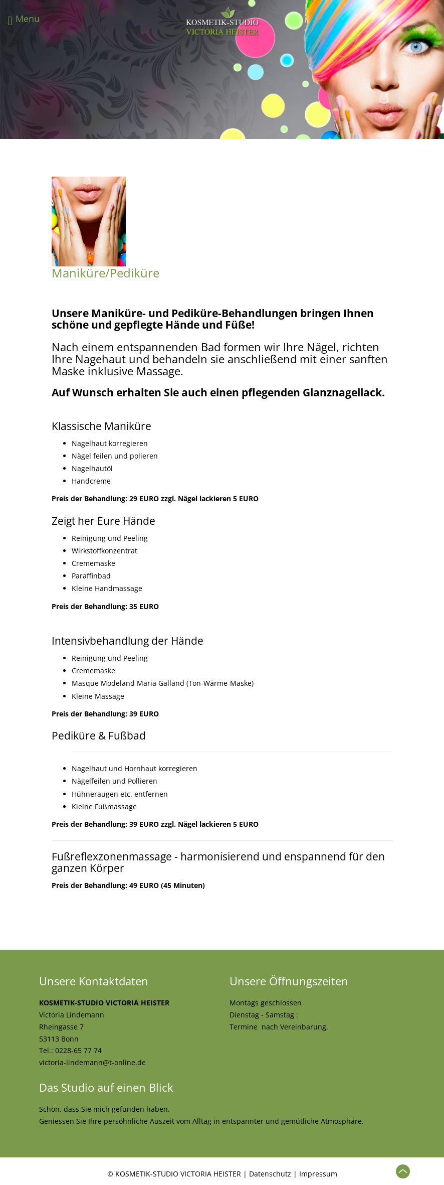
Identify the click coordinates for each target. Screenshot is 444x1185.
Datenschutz (270, 1173)
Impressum (318, 1173)
